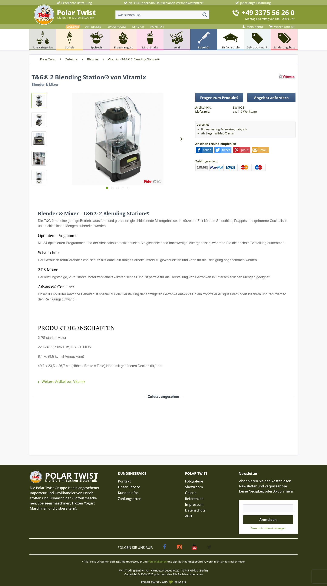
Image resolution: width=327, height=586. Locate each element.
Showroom (194, 487)
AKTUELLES (93, 27)
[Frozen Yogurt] (123, 39)
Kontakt (124, 481)
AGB (188, 516)
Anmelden (268, 519)
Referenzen (194, 498)
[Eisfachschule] (230, 39)
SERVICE (138, 27)
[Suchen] (204, 14)
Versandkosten (157, 561)
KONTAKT (157, 27)
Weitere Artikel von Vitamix (61, 381)
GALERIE (73, 27)
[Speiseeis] (96, 39)
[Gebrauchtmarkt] (257, 39)
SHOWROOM (117, 27)
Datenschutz (195, 510)
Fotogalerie (194, 481)
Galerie (190, 492)
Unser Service (129, 487)
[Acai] (177, 39)
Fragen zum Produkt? (219, 97)
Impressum (194, 504)
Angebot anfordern (271, 97)
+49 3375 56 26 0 (268, 12)
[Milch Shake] (150, 39)
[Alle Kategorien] (42, 39)
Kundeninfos (128, 492)
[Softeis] (69, 39)
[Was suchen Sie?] (162, 14)
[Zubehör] (203, 39)
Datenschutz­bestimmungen (268, 528)
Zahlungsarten (129, 498)
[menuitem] (162, 14)
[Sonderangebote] (284, 39)
